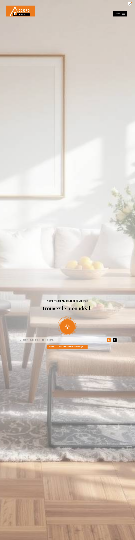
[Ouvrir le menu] (120, 13)
